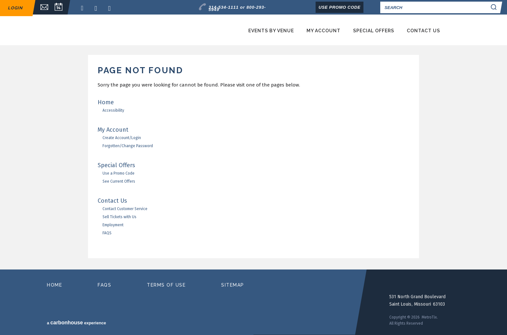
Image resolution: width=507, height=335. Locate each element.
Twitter (97, 8)
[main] (253, 162)
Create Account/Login (121, 138)
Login (15, 7)
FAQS (107, 233)
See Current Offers (118, 181)
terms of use (166, 285)
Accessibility (113, 110)
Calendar (58, 7)
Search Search (495, 7)
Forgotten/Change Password (127, 146)
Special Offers (373, 30)
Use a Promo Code (118, 173)
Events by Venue (271, 30)
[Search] (433, 7)
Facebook (84, 8)
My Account (323, 30)
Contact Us (423, 30)
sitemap (232, 285)
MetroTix (112, 30)
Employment (113, 225)
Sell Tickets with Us (119, 217)
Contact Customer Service (124, 209)
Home (106, 102)
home (54, 285)
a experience (76, 322)
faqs (104, 285)
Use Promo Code (339, 7)
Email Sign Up (41, 7)
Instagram (111, 8)
